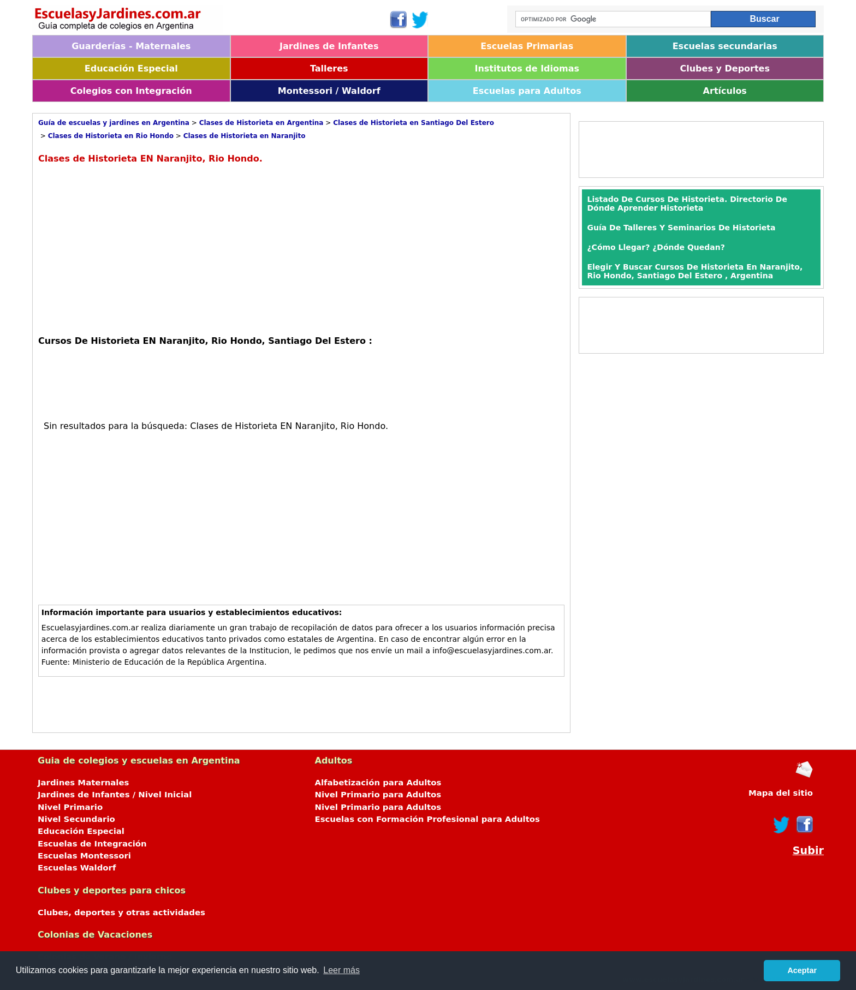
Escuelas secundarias (725, 46)
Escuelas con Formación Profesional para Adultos (427, 819)
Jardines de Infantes (329, 46)
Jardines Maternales (83, 783)
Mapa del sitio (780, 793)
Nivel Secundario (76, 819)
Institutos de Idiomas (526, 68)
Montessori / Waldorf (329, 91)
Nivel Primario (70, 807)
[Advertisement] (130, 248)
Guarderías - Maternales (131, 46)
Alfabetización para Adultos (378, 783)
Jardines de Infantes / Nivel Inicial (115, 795)
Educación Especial (131, 68)
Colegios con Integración (131, 91)
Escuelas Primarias (526, 46)
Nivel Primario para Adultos (378, 795)
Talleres (329, 68)
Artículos (725, 91)
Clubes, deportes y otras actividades (121, 912)
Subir (808, 850)
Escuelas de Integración (92, 844)
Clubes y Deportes (725, 68)
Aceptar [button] (802, 970)
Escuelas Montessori (84, 856)
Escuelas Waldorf (77, 868)
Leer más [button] (341, 970)
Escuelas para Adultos (527, 91)
